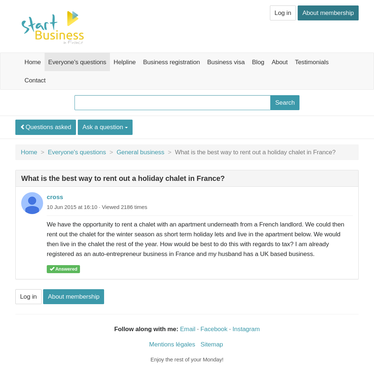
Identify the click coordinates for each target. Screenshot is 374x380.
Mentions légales (172, 344)
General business (140, 152)
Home (32, 62)
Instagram (246, 329)
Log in (283, 12)
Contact (35, 80)
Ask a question (105, 127)
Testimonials (312, 62)
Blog (258, 62)
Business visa (226, 62)
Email (187, 329)
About (280, 62)
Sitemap (212, 344)
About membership (328, 12)
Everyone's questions (77, 62)
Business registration (171, 62)
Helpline (125, 62)
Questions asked (45, 127)
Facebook (214, 329)
